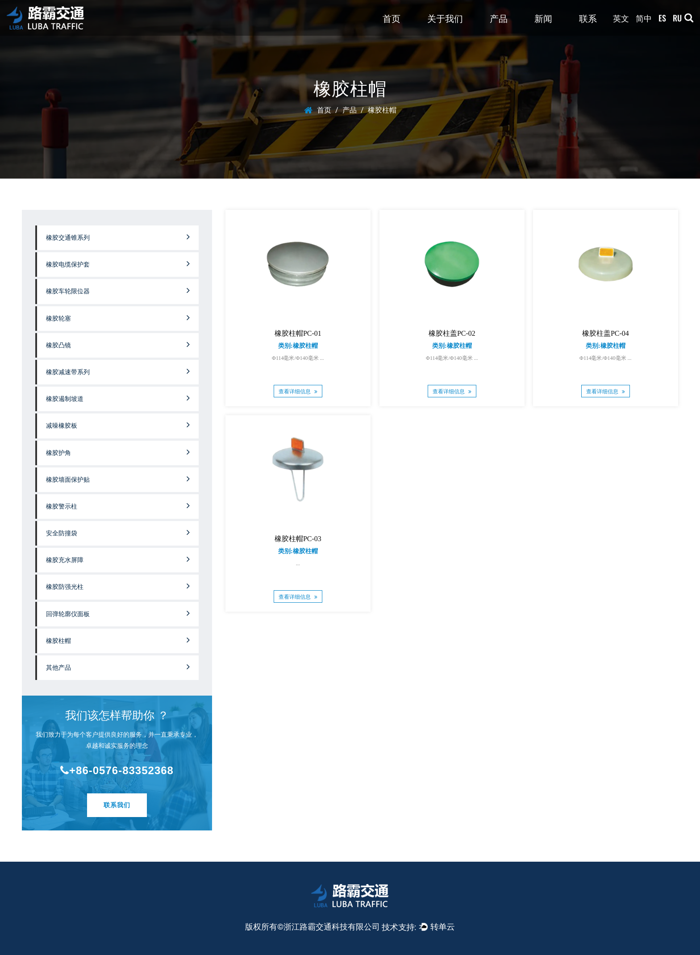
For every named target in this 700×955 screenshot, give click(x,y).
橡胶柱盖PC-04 (605, 333)
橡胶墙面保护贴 (118, 478)
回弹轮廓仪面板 (118, 613)
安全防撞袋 (118, 532)
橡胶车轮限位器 (118, 290)
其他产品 (118, 666)
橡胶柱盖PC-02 (452, 333)
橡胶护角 (118, 451)
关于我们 (445, 18)
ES (662, 18)
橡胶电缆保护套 (118, 263)
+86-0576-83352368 (117, 770)
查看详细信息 (298, 391)
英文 (621, 18)
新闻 (543, 18)
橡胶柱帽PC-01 (298, 333)
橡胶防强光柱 (118, 585)
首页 (391, 18)
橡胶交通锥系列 (118, 236)
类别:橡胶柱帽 (298, 345)
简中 (644, 18)
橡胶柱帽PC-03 (298, 539)
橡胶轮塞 (118, 317)
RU (677, 18)
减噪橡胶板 (118, 424)
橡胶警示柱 (118, 505)
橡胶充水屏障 (118, 559)
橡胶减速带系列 (118, 371)
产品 (499, 18)
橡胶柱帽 (118, 639)
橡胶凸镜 (118, 344)
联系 (588, 18)
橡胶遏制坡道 (118, 397)
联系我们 (117, 805)
